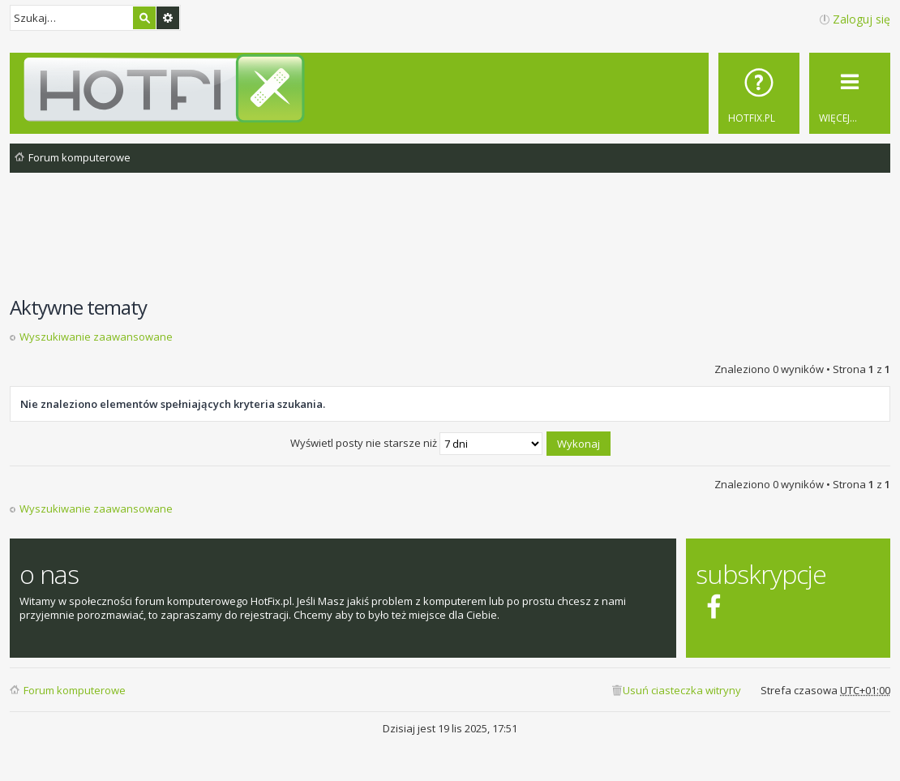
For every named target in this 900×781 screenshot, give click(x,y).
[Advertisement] (450, 242)
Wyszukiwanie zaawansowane (167, 17)
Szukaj (144, 17)
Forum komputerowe (75, 690)
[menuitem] (758, 93)
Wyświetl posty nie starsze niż (416, 443)
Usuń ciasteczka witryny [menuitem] (682, 690)
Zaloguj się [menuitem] (861, 19)
